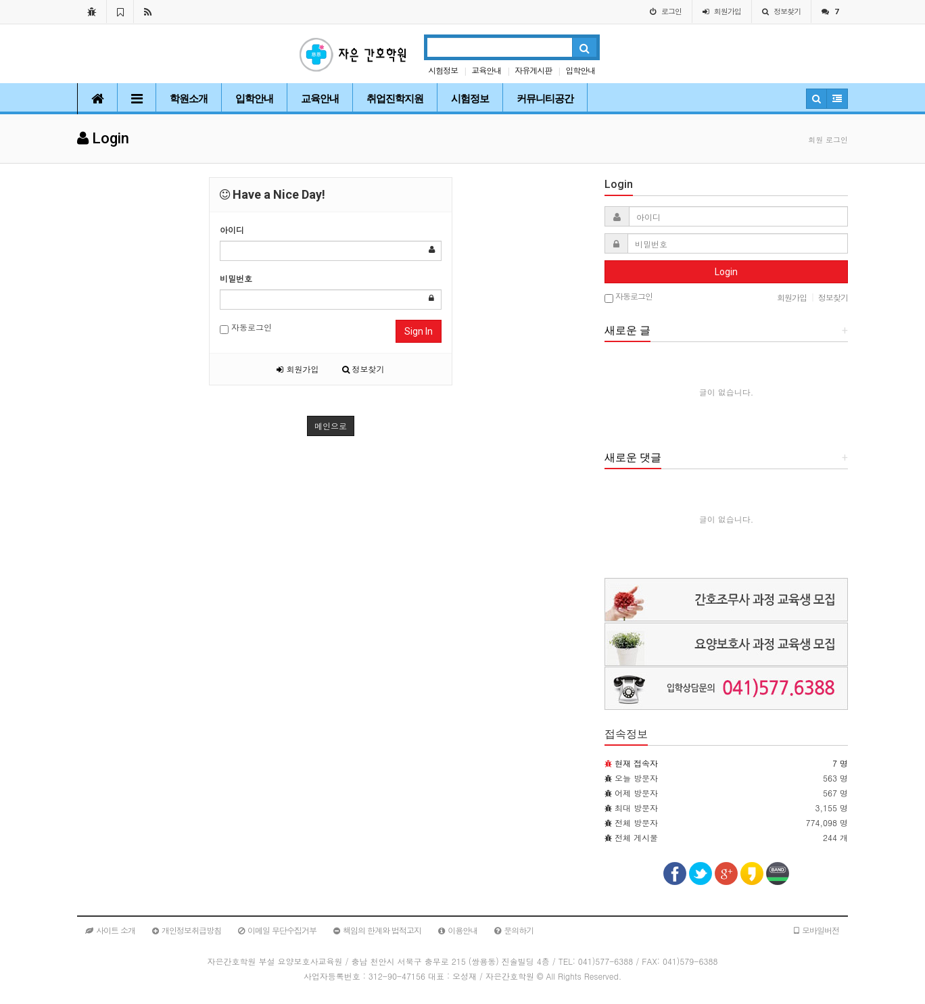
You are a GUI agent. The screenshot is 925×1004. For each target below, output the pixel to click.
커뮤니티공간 (545, 99)
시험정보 (443, 70)
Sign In (418, 331)
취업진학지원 (394, 99)
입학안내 (580, 70)
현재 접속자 (636, 763)
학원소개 (189, 99)
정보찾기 (363, 369)
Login (726, 271)
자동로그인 (246, 327)
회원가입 (297, 369)
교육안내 (486, 70)
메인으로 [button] (330, 425)
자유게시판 (533, 70)
